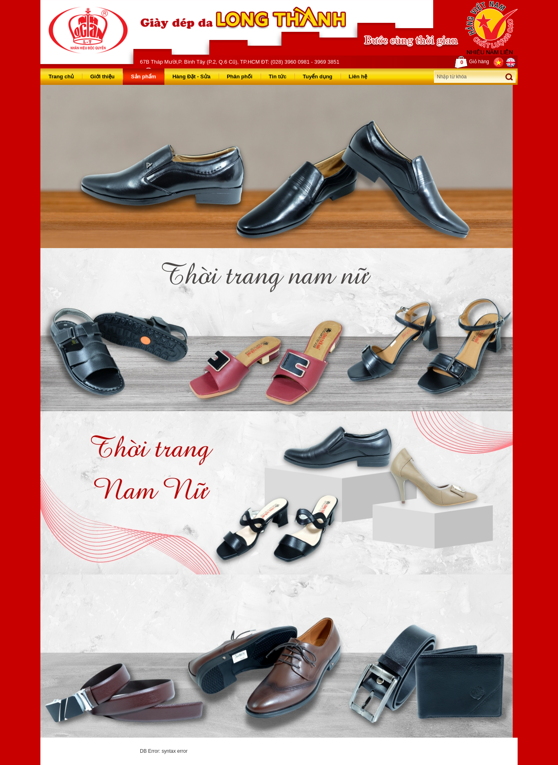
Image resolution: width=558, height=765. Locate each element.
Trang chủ (61, 76)
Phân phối (239, 76)
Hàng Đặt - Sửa (191, 76)
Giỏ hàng (472, 62)
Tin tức (277, 76)
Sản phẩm (143, 76)
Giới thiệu (102, 76)
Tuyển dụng (317, 76)
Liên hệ (358, 76)
